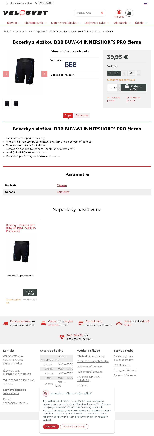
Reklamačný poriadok (90, 366)
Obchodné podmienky (90, 356)
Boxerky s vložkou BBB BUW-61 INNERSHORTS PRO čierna (21, 228)
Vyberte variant (30, 292)
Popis (68, 115)
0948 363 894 (46, 3)
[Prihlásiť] (119, 13)
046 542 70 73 (17, 380)
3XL (117, 73)
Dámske (62, 185)
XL (124, 73)
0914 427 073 (11, 393)
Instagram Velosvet (125, 370)
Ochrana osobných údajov (93, 361)
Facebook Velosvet (125, 375)
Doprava (82, 385)
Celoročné (63, 192)
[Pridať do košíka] (133, 87)
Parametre (82, 115)
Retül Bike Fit (122, 365)
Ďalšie (141, 22)
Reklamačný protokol (90, 371)
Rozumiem (51, 426)
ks (115, 87)
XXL (131, 73)
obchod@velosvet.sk (21, 3)
